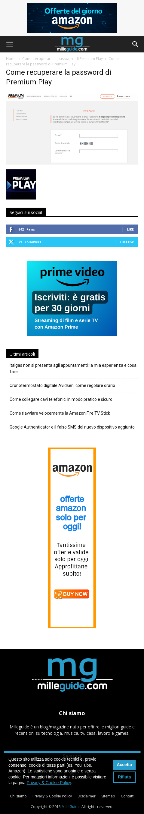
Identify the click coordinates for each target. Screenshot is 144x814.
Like (130, 229)
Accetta (124, 764)
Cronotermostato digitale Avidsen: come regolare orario (62, 385)
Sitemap (108, 796)
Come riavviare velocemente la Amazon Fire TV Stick (60, 413)
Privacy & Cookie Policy (52, 796)
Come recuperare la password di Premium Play (62, 58)
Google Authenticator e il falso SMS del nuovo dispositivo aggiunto (72, 427)
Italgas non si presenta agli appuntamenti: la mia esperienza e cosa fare (73, 368)
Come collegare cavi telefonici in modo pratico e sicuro (61, 399)
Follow (127, 242)
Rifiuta (124, 777)
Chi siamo (18, 796)
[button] (9, 44)
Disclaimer (87, 796)
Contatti (127, 796)
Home (11, 58)
